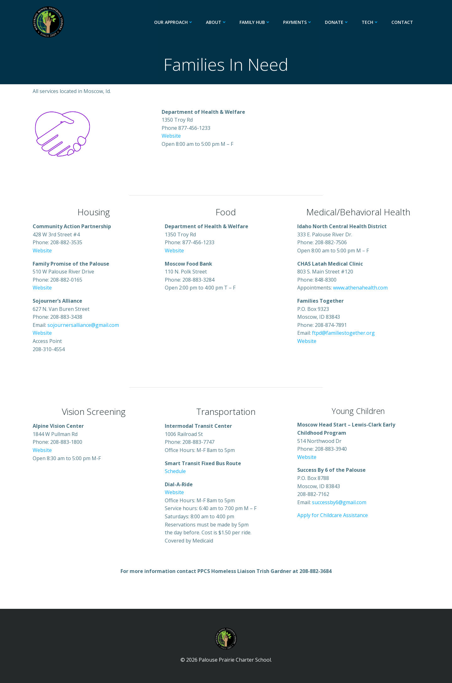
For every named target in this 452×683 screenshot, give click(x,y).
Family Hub (255, 22)
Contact (402, 22)
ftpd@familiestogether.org (343, 332)
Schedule (175, 471)
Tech (370, 22)
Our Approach (173, 22)
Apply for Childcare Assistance (332, 515)
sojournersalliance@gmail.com (83, 325)
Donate (337, 22)
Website (171, 135)
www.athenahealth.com (360, 287)
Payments (297, 22)
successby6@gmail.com (339, 502)
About (216, 22)
